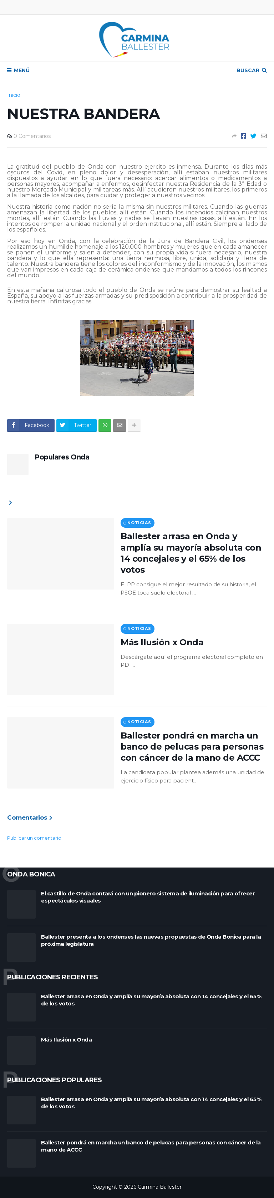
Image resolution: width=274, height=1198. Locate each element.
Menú (22, 70)
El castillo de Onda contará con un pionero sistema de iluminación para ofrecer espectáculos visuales (148, 897)
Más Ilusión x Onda (162, 642)
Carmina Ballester (160, 1187)
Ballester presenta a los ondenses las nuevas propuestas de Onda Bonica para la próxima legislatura (151, 940)
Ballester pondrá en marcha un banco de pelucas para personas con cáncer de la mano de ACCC (192, 746)
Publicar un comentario (34, 838)
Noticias (139, 522)
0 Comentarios (32, 136)
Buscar (248, 70)
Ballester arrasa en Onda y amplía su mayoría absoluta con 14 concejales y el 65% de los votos (191, 553)
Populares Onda (62, 457)
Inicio (13, 95)
